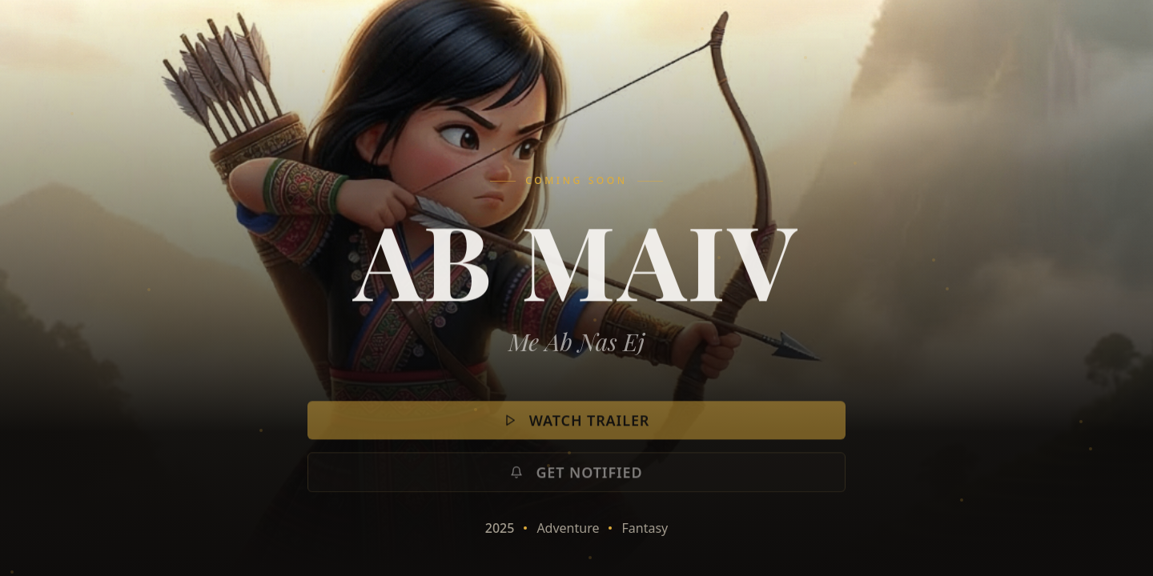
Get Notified (576, 479)
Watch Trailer (577, 427)
